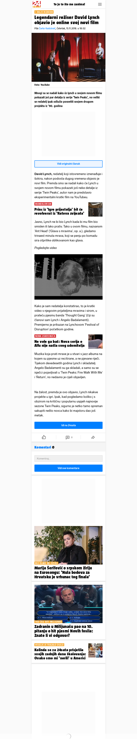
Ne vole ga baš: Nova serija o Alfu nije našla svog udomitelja (59, 343)
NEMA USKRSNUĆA (45, 336)
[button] (100, 4)
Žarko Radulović (47, 28)
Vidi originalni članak (68, 163)
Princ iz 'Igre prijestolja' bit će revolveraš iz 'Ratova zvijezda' (59, 211)
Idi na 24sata (68, 425)
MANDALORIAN (43, 203)
